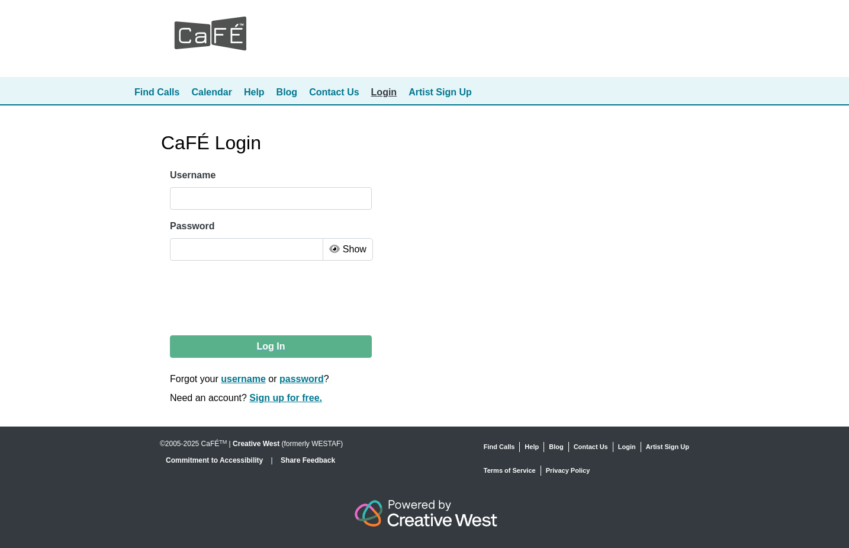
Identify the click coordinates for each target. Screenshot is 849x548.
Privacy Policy (568, 470)
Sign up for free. (285, 398)
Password (192, 226)
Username (193, 175)
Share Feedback (308, 460)
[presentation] (260, 298)
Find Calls (156, 92)
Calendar (211, 92)
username (243, 379)
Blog (287, 92)
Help (254, 92)
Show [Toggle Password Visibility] (347, 249)
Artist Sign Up (440, 92)
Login (384, 92)
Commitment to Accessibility (215, 460)
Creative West (256, 444)
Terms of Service (510, 470)
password (301, 379)
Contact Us (334, 92)
